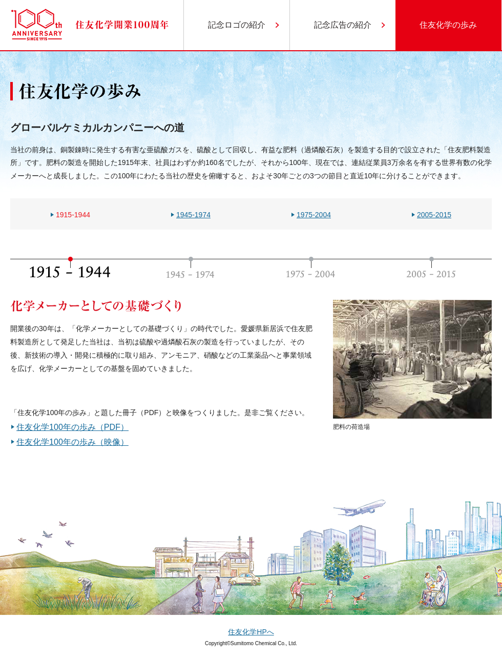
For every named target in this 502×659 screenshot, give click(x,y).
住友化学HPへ (251, 632)
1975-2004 (314, 215)
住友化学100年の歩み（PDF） (72, 426)
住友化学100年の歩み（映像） (72, 441)
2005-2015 (434, 215)
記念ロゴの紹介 (236, 24)
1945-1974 (193, 215)
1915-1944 (73, 215)
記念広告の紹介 (342, 24)
